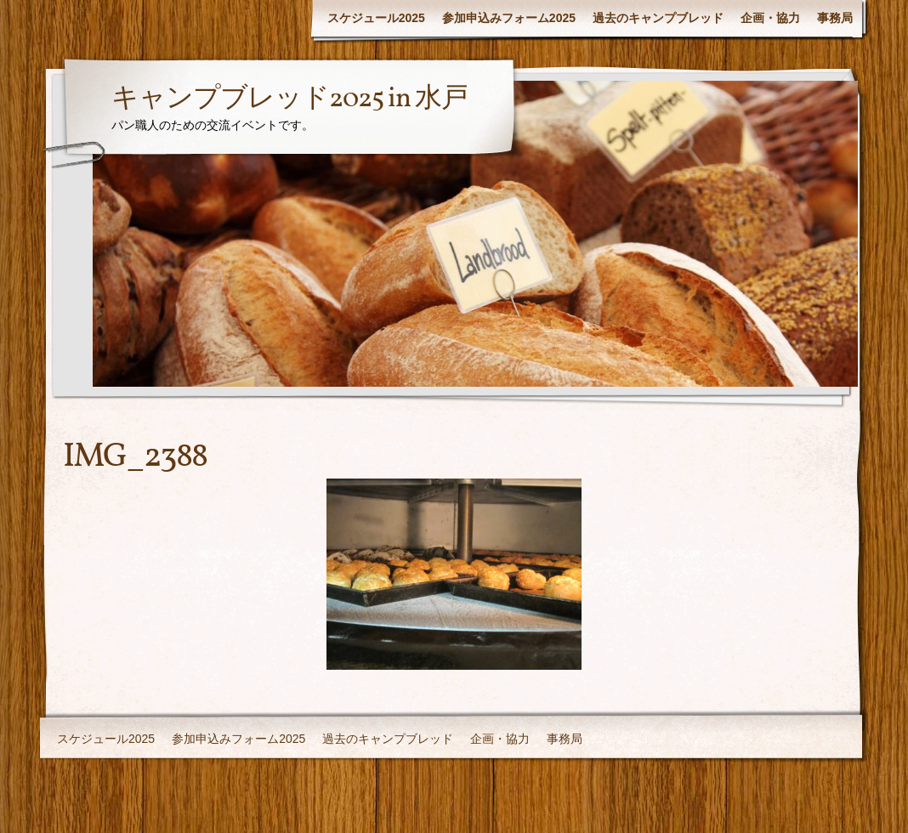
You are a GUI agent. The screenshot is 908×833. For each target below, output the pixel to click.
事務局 (835, 18)
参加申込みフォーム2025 (509, 18)
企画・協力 (770, 18)
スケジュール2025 (376, 18)
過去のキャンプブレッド (658, 18)
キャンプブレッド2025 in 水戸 (289, 99)
